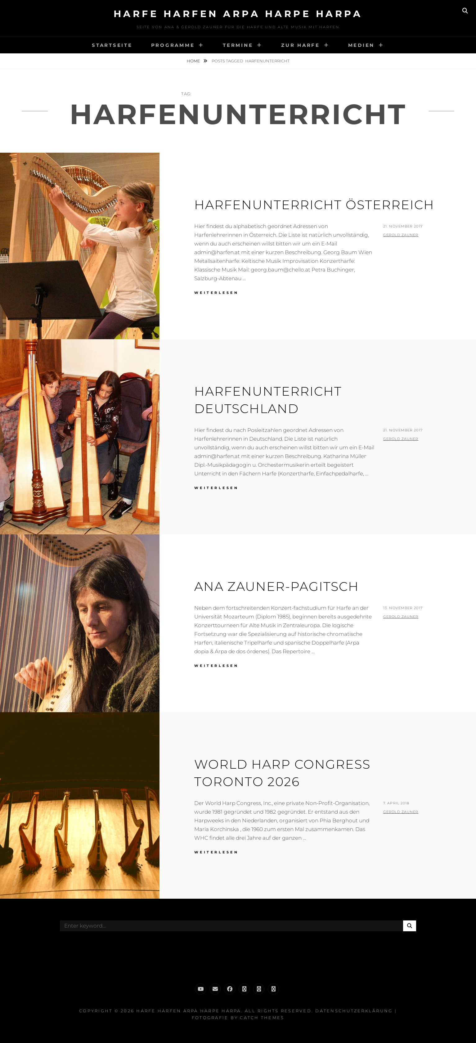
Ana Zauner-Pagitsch (276, 586)
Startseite (112, 45)
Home (194, 60)
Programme (173, 45)
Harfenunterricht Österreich (314, 204)
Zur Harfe (300, 45)
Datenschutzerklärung (354, 1010)
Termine (238, 45)
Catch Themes (262, 1017)
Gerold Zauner (400, 235)
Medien (361, 45)
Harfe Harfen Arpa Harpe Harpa (238, 14)
